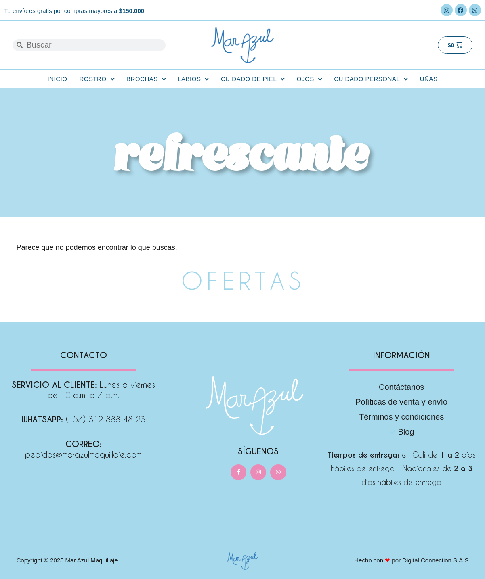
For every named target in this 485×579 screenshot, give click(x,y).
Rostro (96, 79)
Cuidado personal (371, 79)
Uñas (429, 78)
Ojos (309, 79)
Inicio (57, 78)
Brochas (146, 79)
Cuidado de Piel (253, 79)
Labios (193, 79)
